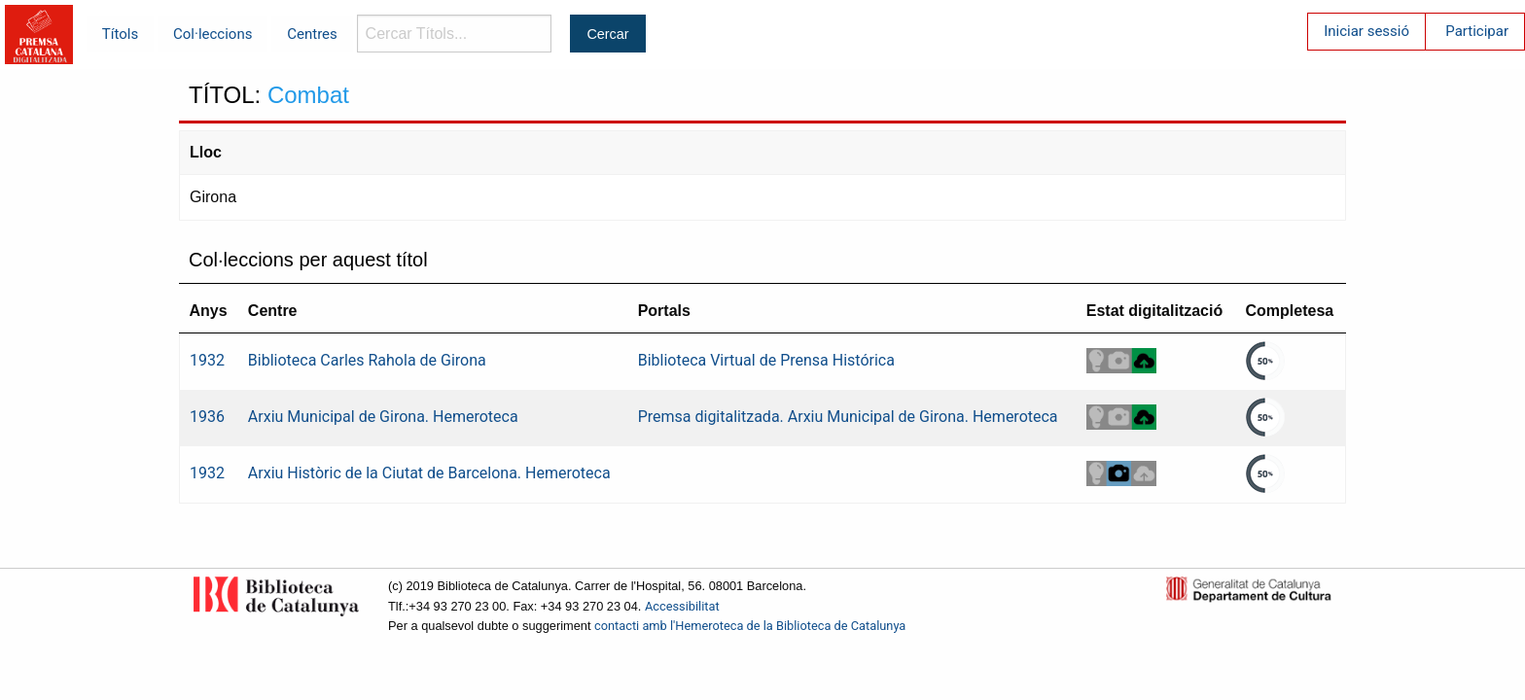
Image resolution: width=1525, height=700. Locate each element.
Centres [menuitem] (312, 34)
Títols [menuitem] (120, 34)
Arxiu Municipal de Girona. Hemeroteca (383, 416)
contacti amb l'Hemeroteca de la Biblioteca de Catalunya (749, 625)
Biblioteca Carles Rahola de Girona (367, 360)
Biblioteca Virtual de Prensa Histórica (766, 360)
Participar (1476, 31)
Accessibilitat (682, 606)
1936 (207, 416)
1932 (207, 360)
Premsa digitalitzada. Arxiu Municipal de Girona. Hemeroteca (848, 416)
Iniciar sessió (1366, 31)
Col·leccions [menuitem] (212, 34)
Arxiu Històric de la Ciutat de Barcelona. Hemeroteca (429, 473)
